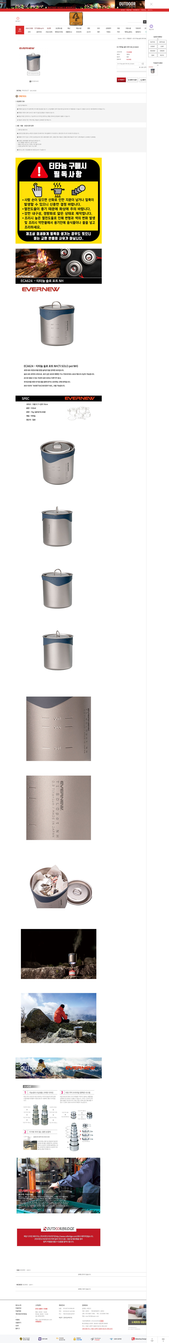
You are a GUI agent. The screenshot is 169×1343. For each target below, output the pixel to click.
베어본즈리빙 (59, 32)
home (119, 38)
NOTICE (152, 42)
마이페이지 (136, 10)
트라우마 (78, 32)
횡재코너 (138, 32)
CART (162, 46)
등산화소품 (59, 28)
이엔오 (108, 32)
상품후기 (18, 1323)
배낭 (68, 28)
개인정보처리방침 (21, 1314)
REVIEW (152, 51)
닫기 (151, 4)
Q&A (152, 55)
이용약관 (18, 1311)
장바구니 (150, 10)
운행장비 (108, 28)
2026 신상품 (29, 28)
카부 (118, 32)
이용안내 (18, 1308)
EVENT (153, 46)
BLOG (162, 55)
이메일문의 (38, 1321)
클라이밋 (39, 32)
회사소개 (18, 1305)
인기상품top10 (39, 28)
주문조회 (143, 10)
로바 (29, 32)
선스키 (89, 32)
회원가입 (129, 10)
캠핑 (88, 28)
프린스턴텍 (49, 32)
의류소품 (128, 28)
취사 (98, 28)
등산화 (49, 28)
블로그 (18, 1328)
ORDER (162, 51)
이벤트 (18, 1320)
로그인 (123, 10)
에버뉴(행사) (128, 32)
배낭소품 (78, 28)
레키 (98, 32)
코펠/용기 (129, 38)
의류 (118, 28)
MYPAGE (162, 42)
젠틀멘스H (69, 32)
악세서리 (138, 28)
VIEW (102, 1321)
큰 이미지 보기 (34, 81)
